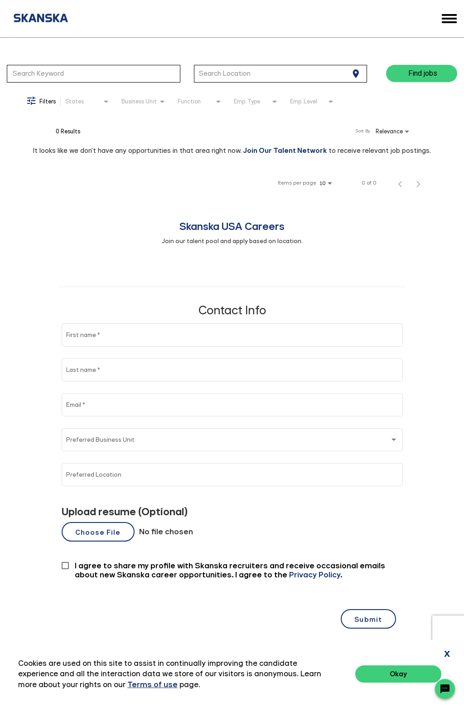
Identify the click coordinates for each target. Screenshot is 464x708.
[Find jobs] (421, 73)
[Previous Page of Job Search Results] (400, 183)
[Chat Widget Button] (445, 689)
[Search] (421, 73)
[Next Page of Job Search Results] (418, 183)
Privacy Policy (355, 675)
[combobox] (93, 73)
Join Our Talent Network (285, 150)
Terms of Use (407, 675)
